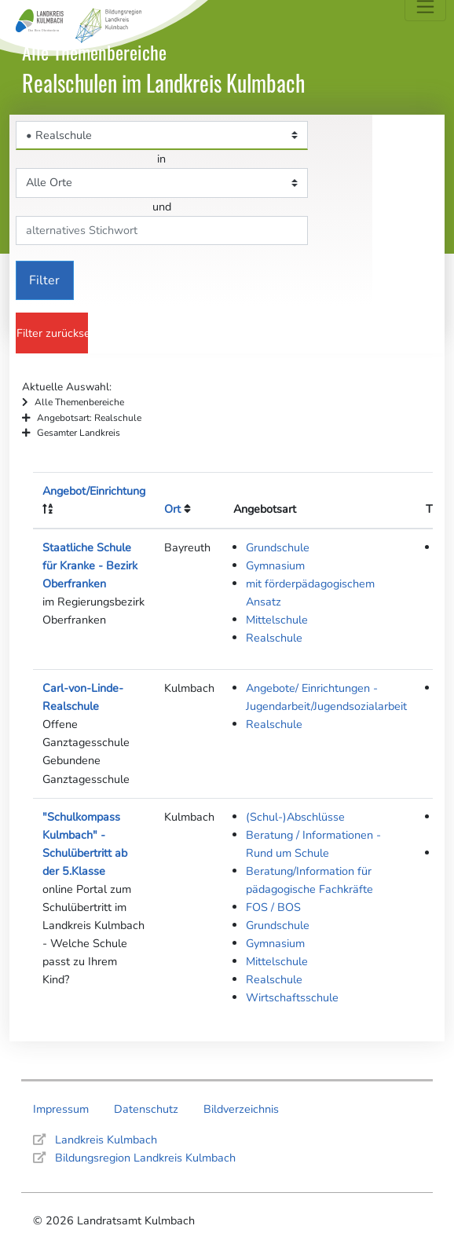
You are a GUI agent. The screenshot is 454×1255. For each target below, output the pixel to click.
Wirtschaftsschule (292, 997)
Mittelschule (277, 620)
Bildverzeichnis (241, 1109)
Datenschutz (146, 1109)
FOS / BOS (273, 907)
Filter (44, 280)
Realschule (274, 638)
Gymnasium (275, 565)
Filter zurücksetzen (52, 333)
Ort (172, 509)
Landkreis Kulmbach (106, 1139)
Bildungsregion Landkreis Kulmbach (145, 1157)
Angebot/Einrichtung (93, 491)
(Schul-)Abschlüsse (295, 817)
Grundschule (277, 547)
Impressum (61, 1109)
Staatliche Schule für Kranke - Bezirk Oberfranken (89, 565)
